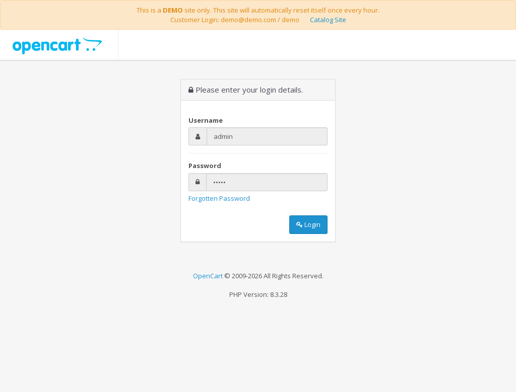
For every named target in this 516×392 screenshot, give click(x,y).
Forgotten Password (219, 198)
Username (205, 120)
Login (308, 224)
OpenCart (208, 275)
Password (204, 165)
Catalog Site (328, 19)
